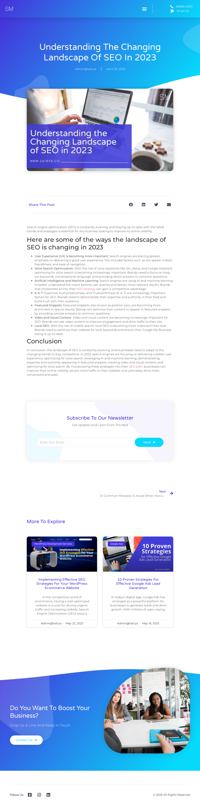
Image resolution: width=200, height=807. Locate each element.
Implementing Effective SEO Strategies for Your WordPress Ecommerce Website (62, 583)
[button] (144, 8)
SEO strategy (86, 289)
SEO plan (136, 366)
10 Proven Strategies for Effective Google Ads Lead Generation (138, 583)
